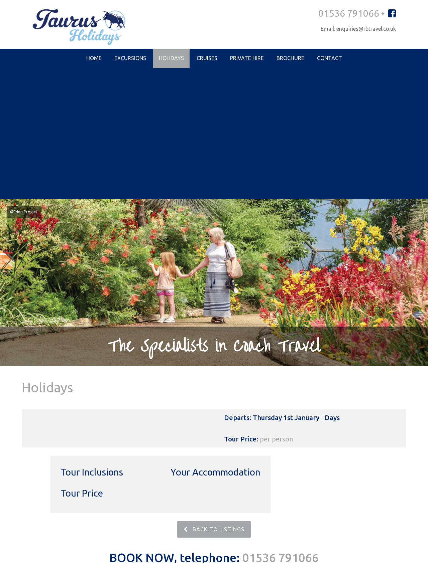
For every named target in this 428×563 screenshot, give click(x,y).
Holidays (171, 59)
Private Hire (247, 59)
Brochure (290, 59)
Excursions (130, 59)
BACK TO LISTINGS (214, 399)
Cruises (207, 59)
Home (94, 59)
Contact (329, 59)
